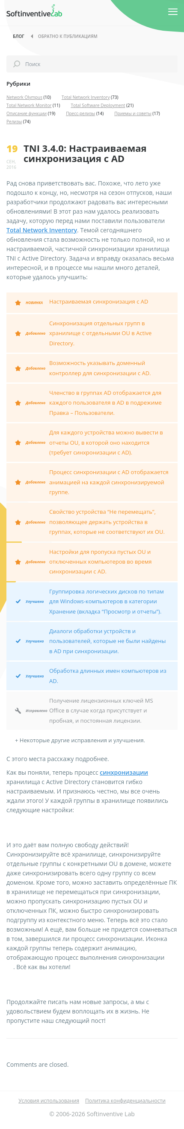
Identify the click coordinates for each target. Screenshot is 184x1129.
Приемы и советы (132, 113)
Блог (18, 36)
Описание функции (26, 113)
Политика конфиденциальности (125, 1100)
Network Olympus (24, 97)
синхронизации (124, 772)
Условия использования (48, 1100)
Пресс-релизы (80, 113)
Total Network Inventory (86, 97)
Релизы (14, 121)
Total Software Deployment (98, 105)
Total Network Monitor (29, 105)
